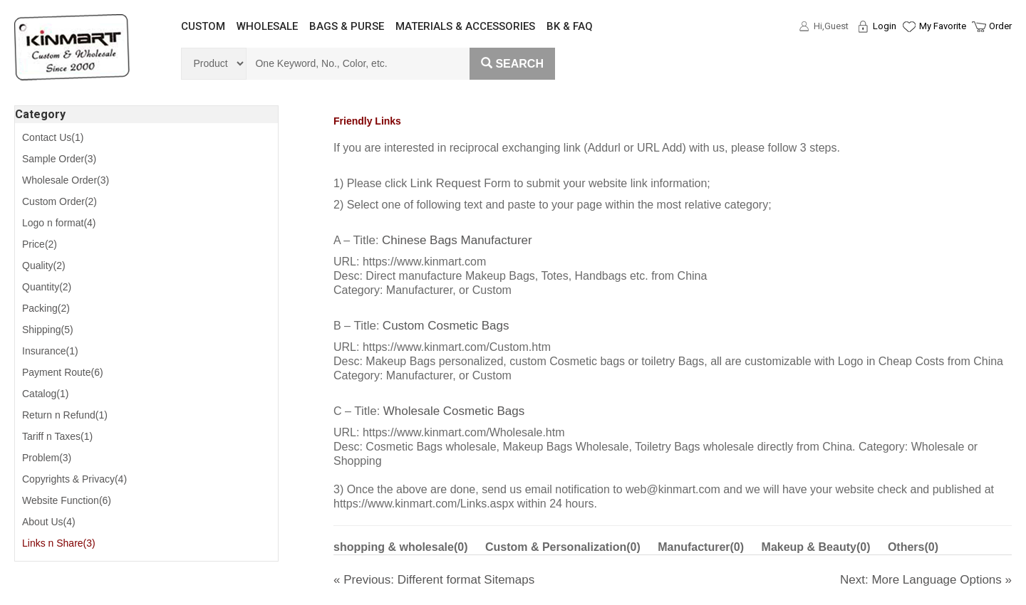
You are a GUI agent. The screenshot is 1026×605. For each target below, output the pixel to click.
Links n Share (58, 543)
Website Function (66, 500)
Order (1000, 26)
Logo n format (59, 222)
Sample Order (59, 158)
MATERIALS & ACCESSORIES (465, 26)
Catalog (45, 393)
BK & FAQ (569, 26)
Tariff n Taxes (57, 436)
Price (39, 244)
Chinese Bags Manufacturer (457, 240)
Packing (46, 308)
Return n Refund (65, 415)
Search (512, 64)
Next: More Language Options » (926, 579)
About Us (49, 521)
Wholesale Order (65, 180)
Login (884, 26)
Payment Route (62, 372)
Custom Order (59, 201)
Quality (44, 265)
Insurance (50, 351)
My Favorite (942, 26)
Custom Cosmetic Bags (446, 325)
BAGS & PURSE (346, 26)
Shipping (47, 329)
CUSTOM (203, 26)
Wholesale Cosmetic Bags (453, 411)
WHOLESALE (267, 26)
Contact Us (52, 137)
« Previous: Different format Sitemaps (433, 579)
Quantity (46, 287)
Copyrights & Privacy (74, 479)
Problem (46, 457)
